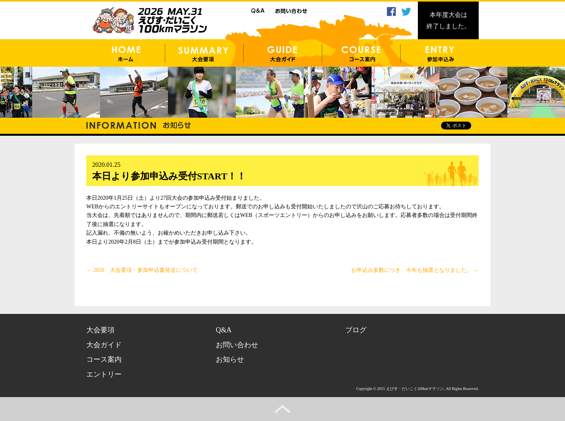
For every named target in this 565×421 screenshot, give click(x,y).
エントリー (104, 374)
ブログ (355, 330)
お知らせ (230, 359)
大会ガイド (104, 345)
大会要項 (100, 330)
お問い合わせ (237, 345)
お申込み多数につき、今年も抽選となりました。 (415, 270)
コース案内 (104, 359)
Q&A (223, 330)
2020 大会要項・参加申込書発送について (142, 270)
